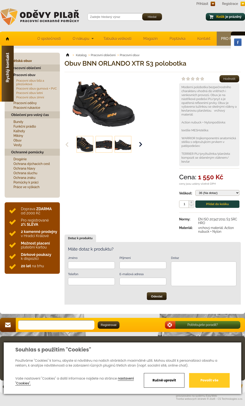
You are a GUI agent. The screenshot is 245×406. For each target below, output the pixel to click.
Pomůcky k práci (26, 182)
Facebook (238, 42)
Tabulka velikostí (117, 38)
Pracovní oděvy (25, 103)
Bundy (18, 122)
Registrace (230, 4)
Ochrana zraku (24, 178)
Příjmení (125, 258)
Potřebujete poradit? (202, 325)
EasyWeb (211, 395)
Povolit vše (209, 380)
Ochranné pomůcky (27, 152)
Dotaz (175, 258)
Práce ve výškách (26, 187)
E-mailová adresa (131, 274)
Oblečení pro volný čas (30, 115)
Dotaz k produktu (80, 238)
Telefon (73, 274)
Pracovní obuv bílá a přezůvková (30, 82)
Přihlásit (202, 4)
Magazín (150, 38)
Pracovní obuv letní (29, 93)
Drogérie (20, 159)
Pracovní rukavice (26, 108)
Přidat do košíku (217, 204)
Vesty (17, 145)
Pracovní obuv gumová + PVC (36, 88)
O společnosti (49, 38)
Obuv (17, 140)
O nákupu (81, 38)
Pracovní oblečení (26, 68)
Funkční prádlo (24, 126)
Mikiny (18, 136)
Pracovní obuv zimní (30, 97)
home (7, 39)
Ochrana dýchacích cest (31, 164)
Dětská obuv (21, 61)
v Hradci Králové (39, 233)
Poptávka (178, 38)
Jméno (72, 258)
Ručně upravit (164, 380)
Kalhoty (19, 131)
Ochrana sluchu (25, 173)
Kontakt (203, 38)
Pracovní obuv (24, 75)
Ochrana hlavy (24, 168)
